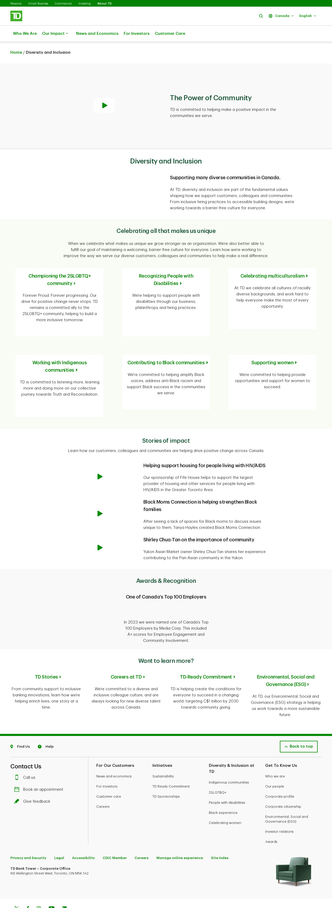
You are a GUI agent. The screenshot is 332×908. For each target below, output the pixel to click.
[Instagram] (39, 890)
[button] (261, 16)
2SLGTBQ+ (217, 773)
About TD (104, 3)
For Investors (137, 34)
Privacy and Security (28, 838)
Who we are (275, 757)
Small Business (38, 3)
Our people (274, 767)
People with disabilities (227, 783)
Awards (271, 822)
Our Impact (55, 33)
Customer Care (170, 34)
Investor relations (279, 812)
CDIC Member (115, 838)
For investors (107, 767)
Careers (103, 787)
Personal (16, 3)
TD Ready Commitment (171, 767)
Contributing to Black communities (166, 349)
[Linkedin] (65, 890)
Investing (84, 3)
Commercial (63, 3)
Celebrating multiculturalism (272, 262)
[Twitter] (16, 890)
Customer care (108, 777)
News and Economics (97, 34)
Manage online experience (179, 838)
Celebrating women (225, 803)
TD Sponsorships (166, 777)
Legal (59, 838)
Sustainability (163, 757)
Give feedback (33, 782)
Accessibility (83, 838)
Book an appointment (40, 770)
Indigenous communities (229, 763)
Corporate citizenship (283, 787)
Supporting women (272, 349)
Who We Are (25, 34)
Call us (26, 758)
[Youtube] (52, 890)
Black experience (223, 793)
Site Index (220, 838)
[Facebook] (28, 890)
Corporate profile (279, 777)
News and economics (114, 757)
